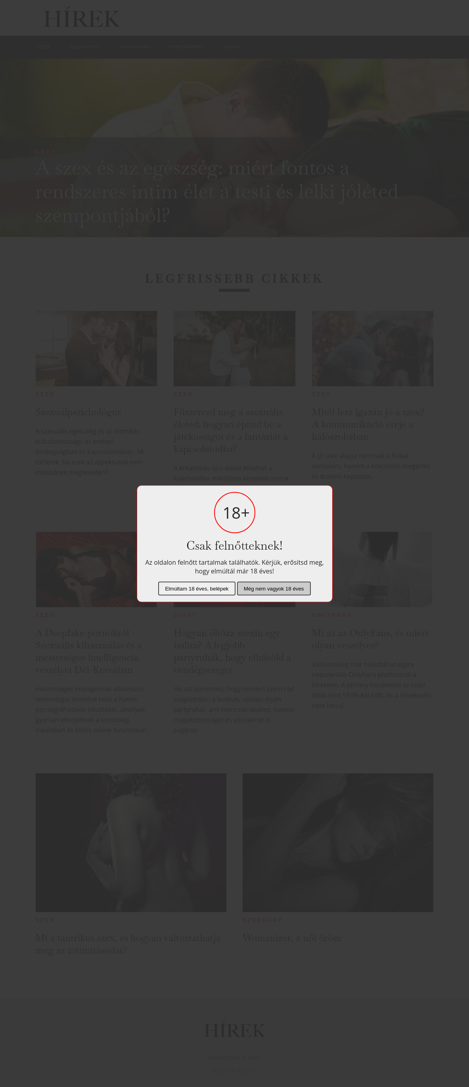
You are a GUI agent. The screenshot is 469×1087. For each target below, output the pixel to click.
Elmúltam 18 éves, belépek (196, 588)
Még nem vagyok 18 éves (274, 588)
